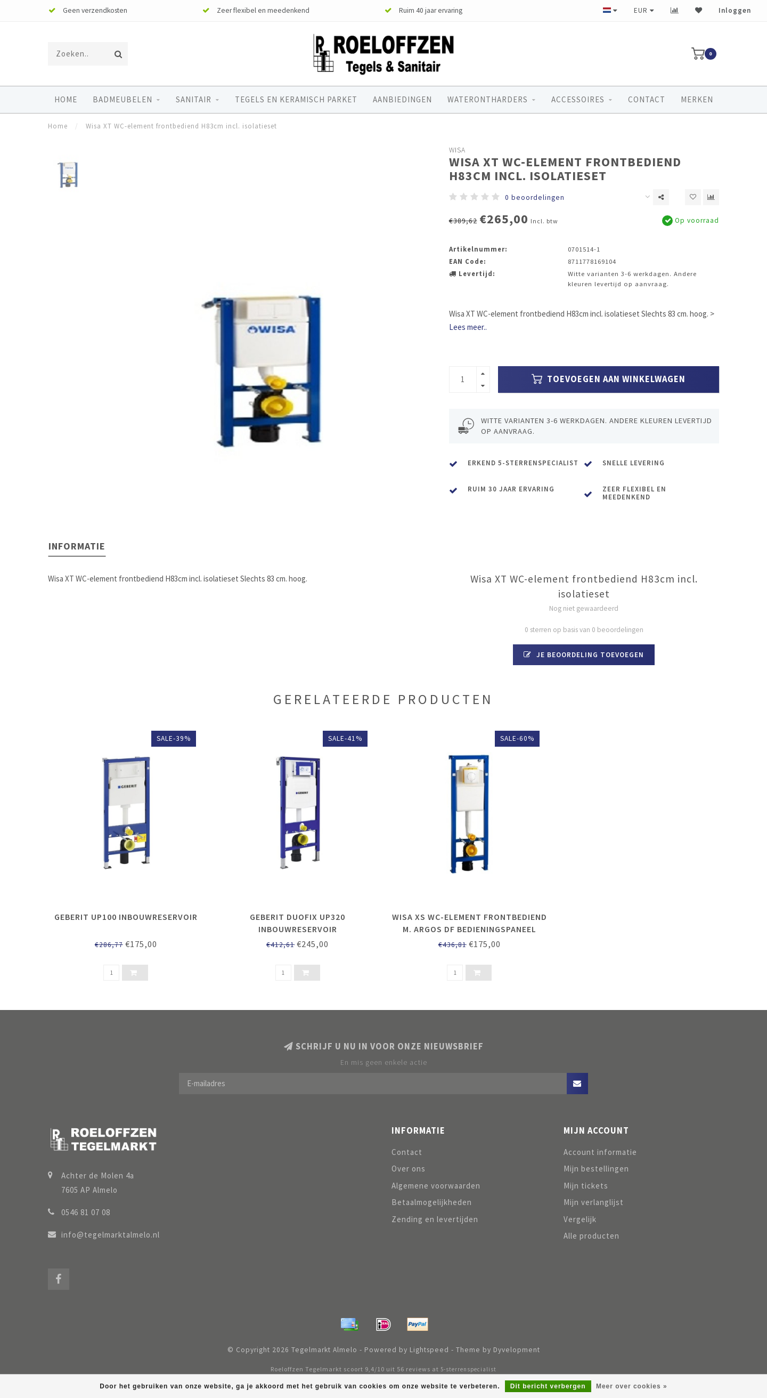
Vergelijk (580, 1219)
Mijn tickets (586, 1186)
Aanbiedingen (402, 99)
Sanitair (193, 99)
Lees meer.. (468, 327)
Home (65, 99)
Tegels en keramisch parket (296, 99)
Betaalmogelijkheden (431, 1202)
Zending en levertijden (434, 1219)
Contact (646, 99)
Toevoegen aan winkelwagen (609, 379)
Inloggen (735, 10)
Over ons (408, 1168)
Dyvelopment (516, 1349)
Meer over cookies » (631, 1386)
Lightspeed (429, 1349)
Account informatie (600, 1152)
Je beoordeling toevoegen (584, 654)
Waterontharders (487, 99)
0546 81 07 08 (85, 1212)
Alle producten (591, 1236)
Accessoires (578, 99)
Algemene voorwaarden (435, 1186)
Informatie (76, 546)
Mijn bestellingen (596, 1168)
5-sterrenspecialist (468, 1369)
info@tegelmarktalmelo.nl (110, 1235)
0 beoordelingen (535, 197)
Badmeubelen (122, 99)
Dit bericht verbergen (548, 1386)
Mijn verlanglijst (594, 1202)
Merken (697, 99)
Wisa (457, 150)
